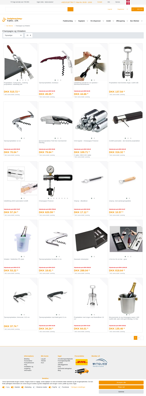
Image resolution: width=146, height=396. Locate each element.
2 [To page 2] (138, 337)
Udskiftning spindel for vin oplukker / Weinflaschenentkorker (86, 83)
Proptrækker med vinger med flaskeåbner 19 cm (89, 317)
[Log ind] (109, 9)
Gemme (121, 392)
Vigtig (7, 387)
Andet (108, 20)
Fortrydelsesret (29, 362)
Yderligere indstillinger (78, 387)
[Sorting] (13, 35)
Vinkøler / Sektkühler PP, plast (14, 259)
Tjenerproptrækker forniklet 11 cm (50, 259)
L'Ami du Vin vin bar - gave (118, 259)
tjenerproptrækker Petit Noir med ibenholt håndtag (52, 141)
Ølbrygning (120, 20)
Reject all (121, 387)
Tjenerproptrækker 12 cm (12, 140)
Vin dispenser (95, 20)
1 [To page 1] (135, 337)
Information (27, 370)
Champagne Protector (46, 200)
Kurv (42, 362)
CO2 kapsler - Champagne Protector (86, 140)
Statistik (17, 387)
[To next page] (142, 337)
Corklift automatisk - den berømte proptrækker (124, 140)
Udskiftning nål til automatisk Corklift (16, 200)
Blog (59, 370)
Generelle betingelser (65, 368)
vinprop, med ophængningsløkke (120, 200)
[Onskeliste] (128, 9)
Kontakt (96, 2)
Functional (65, 387)
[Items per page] (28, 35)
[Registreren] (119, 9)
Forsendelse (28, 360)
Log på (43, 358)
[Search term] (36, 9)
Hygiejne (81, 20)
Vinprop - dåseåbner (81, 200)
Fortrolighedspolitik (64, 360)
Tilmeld (43, 360)
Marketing (28, 387)
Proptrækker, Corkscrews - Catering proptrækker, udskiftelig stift (16, 83)
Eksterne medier (42, 387)
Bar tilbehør (135, 20)
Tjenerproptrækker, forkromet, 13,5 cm (17, 317)
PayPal (54, 387)
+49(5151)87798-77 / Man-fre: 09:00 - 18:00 (74, 2)
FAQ (25, 364)
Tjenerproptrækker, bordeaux (48, 82)
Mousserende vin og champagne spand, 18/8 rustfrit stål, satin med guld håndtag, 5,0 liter (124, 317)
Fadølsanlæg (68, 20)
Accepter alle (121, 382)
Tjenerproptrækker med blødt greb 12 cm (52, 317)
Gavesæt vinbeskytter (81, 259)
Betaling (26, 358)
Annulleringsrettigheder (65, 358)
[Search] (70, 9)
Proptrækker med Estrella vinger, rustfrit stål (123, 82)
